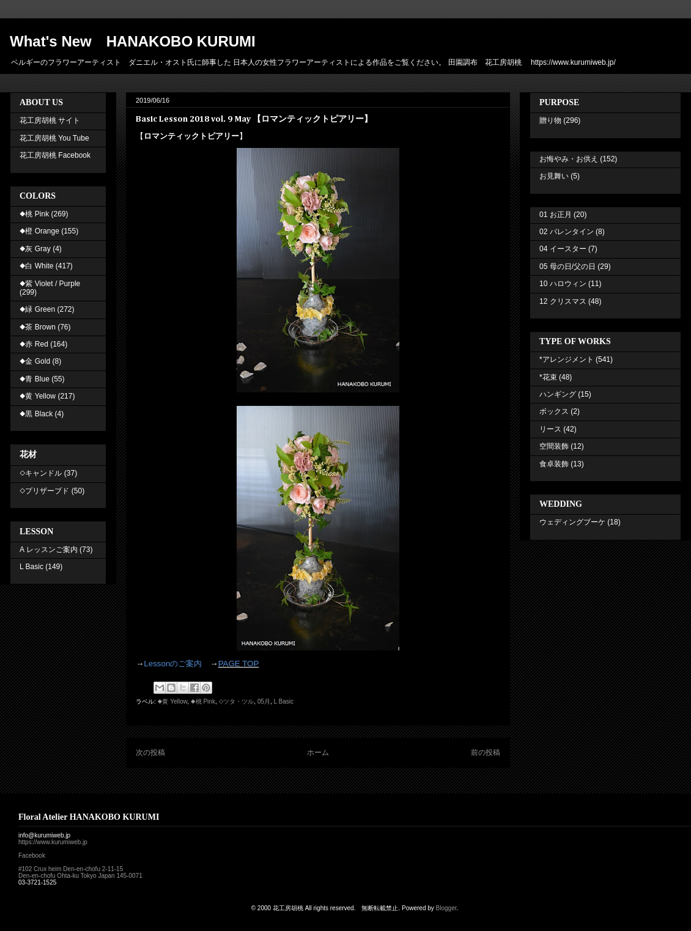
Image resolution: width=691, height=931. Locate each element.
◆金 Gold (35, 361)
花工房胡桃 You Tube (54, 138)
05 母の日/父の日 (567, 266)
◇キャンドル (41, 473)
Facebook (31, 855)
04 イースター (562, 249)
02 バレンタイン (566, 231)
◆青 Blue (35, 379)
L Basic (284, 701)
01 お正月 (555, 214)
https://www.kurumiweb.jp (52, 842)
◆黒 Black (36, 414)
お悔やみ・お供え (568, 159)
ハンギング (557, 394)
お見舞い (554, 176)
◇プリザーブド (44, 491)
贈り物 (550, 120)
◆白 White (36, 266)
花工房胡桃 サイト (50, 120)
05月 (263, 701)
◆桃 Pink (203, 701)
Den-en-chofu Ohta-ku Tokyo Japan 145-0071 (80, 875)
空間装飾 (554, 446)
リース (550, 429)
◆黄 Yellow (173, 701)
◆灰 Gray (35, 249)
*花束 (548, 377)
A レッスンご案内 (49, 549)
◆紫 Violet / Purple (50, 283)
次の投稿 (150, 752)
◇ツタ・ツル (236, 701)
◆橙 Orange (39, 231)
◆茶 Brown (38, 327)
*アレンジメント (566, 359)
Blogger (446, 908)
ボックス (554, 411)
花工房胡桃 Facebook (55, 155)
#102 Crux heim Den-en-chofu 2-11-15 (70, 869)
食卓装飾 (554, 464)
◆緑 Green (37, 309)
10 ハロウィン (562, 283)
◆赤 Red (34, 344)
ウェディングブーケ (572, 522)
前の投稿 (485, 752)
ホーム (318, 752)
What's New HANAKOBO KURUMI (133, 41)
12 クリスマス (562, 301)
